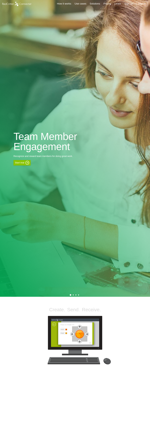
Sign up (128, 3)
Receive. (91, 309)
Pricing (107, 3)
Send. (73, 309)
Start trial (19, 162)
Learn (117, 3)
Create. (57, 309)
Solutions (95, 3)
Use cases (80, 3)
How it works (64, 3)
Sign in (142, 3)
